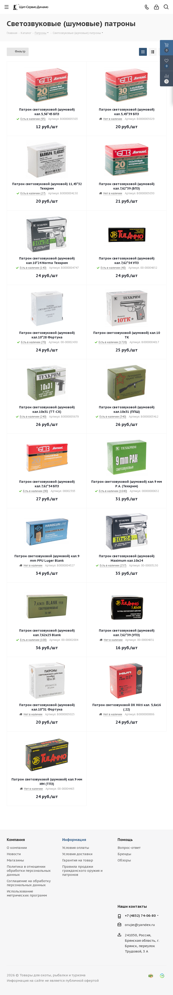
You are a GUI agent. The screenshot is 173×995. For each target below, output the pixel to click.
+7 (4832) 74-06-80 (140, 915)
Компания (16, 839)
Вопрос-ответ (129, 847)
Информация (74, 839)
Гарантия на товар (77, 860)
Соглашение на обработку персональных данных (29, 883)
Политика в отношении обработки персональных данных (29, 870)
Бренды (124, 854)
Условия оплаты (75, 847)
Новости (14, 854)
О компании (17, 847)
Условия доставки (77, 854)
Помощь (125, 839)
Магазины (15, 860)
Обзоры (124, 860)
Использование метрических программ (27, 893)
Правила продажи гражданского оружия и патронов (82, 870)
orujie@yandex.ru (140, 925)
